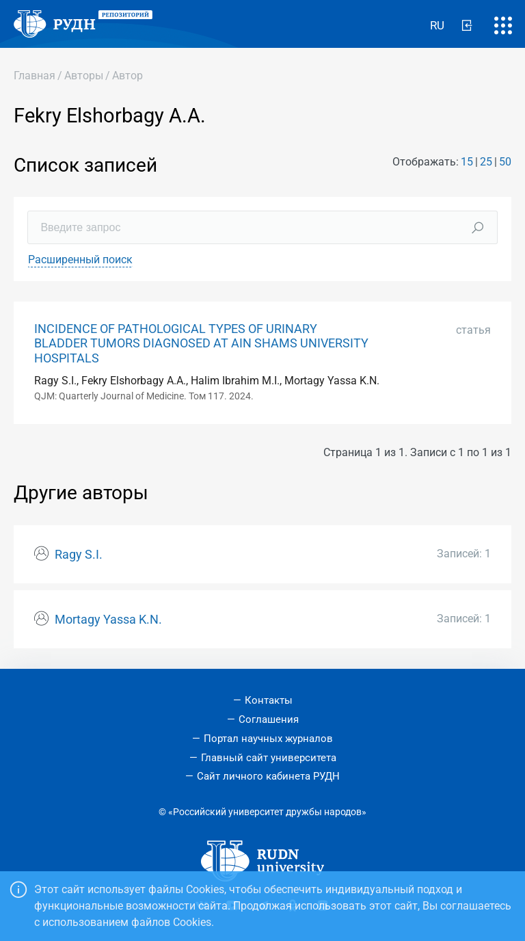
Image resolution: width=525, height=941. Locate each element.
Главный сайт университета (268, 758)
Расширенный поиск (80, 259)
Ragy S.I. (79, 554)
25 (486, 161)
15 (467, 161)
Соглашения (269, 719)
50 (505, 161)
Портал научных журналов (268, 738)
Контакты (269, 700)
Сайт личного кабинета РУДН (268, 776)
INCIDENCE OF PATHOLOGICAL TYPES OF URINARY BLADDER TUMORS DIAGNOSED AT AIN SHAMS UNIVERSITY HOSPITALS (201, 343)
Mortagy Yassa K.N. (108, 619)
